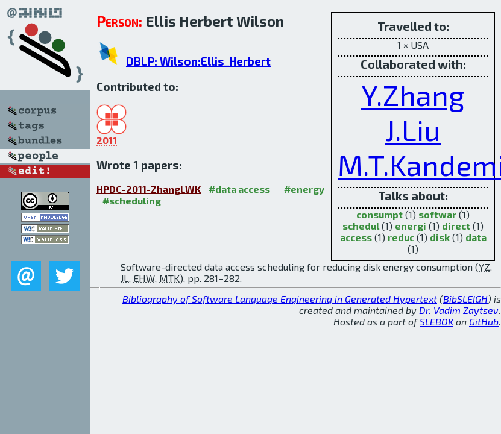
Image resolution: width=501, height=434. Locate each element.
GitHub (484, 321)
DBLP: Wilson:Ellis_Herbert (198, 61)
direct (456, 225)
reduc (401, 237)
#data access (239, 189)
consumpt (379, 214)
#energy (304, 189)
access (356, 237)
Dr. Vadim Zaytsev (459, 310)
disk (440, 237)
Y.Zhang (413, 94)
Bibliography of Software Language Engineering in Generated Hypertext (279, 298)
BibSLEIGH (465, 298)
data (476, 237)
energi (410, 225)
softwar (437, 214)
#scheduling (131, 200)
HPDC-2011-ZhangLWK (148, 189)
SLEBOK (436, 321)
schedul (360, 225)
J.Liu (413, 129)
